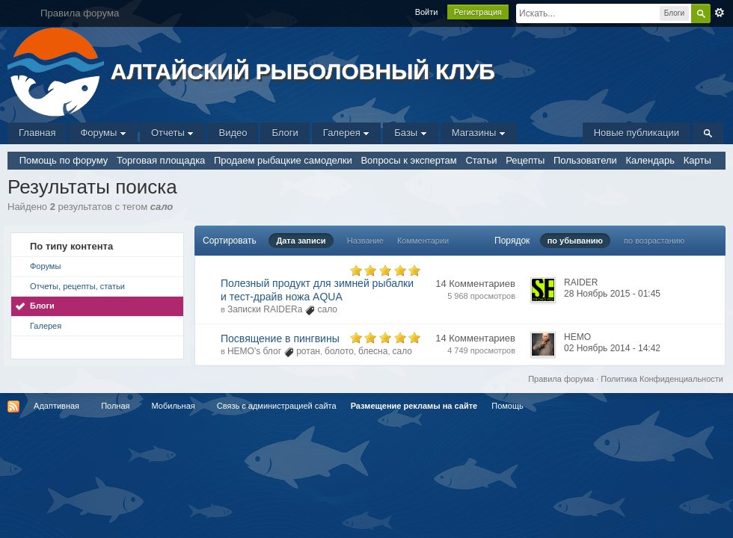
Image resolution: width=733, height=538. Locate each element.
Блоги (285, 132)
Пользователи (585, 160)
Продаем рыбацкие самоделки (283, 160)
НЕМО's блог (254, 351)
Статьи (481, 160)
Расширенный (720, 13)
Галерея (346, 132)
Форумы (103, 132)
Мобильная (173, 405)
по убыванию (575, 240)
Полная (115, 405)
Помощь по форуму (63, 160)
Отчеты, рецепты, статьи (77, 286)
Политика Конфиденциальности (662, 378)
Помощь (507, 405)
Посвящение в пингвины (280, 338)
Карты (697, 160)
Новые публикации (636, 132)
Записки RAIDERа (264, 309)
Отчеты (172, 132)
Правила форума (561, 378)
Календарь (650, 160)
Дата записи (300, 240)
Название (365, 240)
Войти (426, 11)
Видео (232, 132)
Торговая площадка (161, 160)
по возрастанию (654, 240)
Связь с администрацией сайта (277, 405)
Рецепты (525, 160)
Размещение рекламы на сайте (414, 405)
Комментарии (423, 240)
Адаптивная (56, 405)
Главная (37, 132)
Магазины (479, 132)
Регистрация (478, 11)
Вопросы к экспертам (408, 160)
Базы (410, 132)
